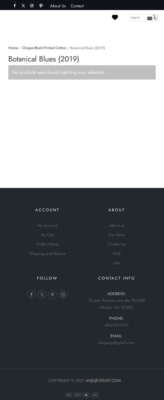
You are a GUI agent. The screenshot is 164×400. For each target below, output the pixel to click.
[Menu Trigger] (150, 18)
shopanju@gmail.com (117, 343)
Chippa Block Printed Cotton (44, 48)
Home (13, 48)
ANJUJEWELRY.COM (103, 380)
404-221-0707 (117, 325)
